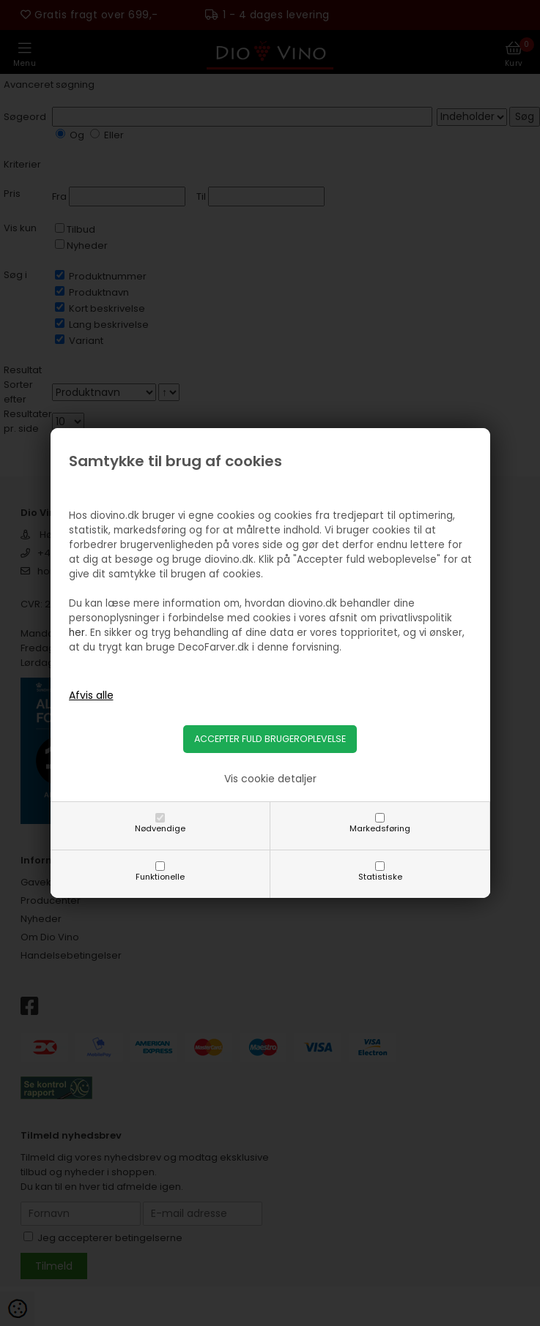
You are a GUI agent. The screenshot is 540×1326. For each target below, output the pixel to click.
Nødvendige (160, 828)
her (77, 633)
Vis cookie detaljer (270, 778)
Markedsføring (379, 828)
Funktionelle (160, 877)
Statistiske (380, 877)
